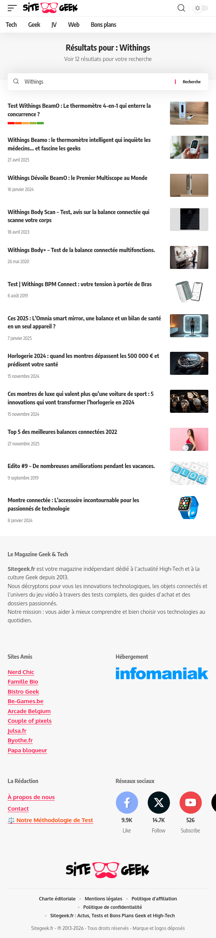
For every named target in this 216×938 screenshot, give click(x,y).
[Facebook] (127, 812)
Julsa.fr (17, 730)
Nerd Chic (21, 672)
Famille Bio (23, 681)
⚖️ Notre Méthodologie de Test (50, 820)
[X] (159, 812)
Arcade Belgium (29, 711)
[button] (14, 8)
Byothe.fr (20, 740)
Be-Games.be (25, 701)
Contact (18, 808)
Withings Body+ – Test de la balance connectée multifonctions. (81, 249)
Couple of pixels (30, 720)
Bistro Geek (23, 691)
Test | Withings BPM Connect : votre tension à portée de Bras (80, 283)
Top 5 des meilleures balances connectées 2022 (62, 431)
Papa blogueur (27, 750)
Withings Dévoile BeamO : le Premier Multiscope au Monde (77, 177)
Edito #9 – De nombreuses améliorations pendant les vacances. (81, 465)
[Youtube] (191, 812)
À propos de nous (31, 797)
